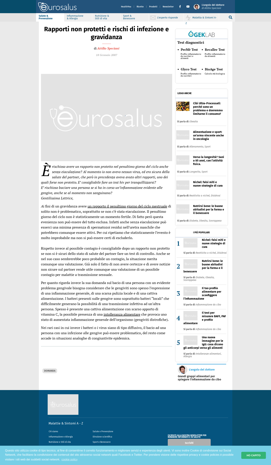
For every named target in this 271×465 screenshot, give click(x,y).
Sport (208, 146)
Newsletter (165, 6)
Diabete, (194, 220)
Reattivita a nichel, (200, 195)
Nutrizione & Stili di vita (105, 17)
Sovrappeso (215, 220)
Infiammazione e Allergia (61, 437)
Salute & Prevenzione (48, 17)
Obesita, (204, 220)
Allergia (187, 356)
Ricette (137, 6)
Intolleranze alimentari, (208, 353)
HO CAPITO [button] (254, 455)
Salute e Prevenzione (103, 431)
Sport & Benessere (132, 17)
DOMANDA (49, 370)
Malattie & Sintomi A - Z (66, 423)
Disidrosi (215, 195)
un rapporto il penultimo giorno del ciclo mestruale (127, 206)
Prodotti (150, 6)
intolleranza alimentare (122, 314)
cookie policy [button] (69, 459)
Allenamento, (197, 146)
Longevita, (195, 171)
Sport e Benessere (102, 442)
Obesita (193, 121)
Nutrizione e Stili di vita (60, 442)
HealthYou (123, 6)
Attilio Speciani (108, 48)
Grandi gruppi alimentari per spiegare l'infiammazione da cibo (199, 378)
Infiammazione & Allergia (78, 17)
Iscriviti (189, 442)
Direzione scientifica (102, 437)
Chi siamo (53, 431)
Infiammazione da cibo (208, 304)
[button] (179, 7)
